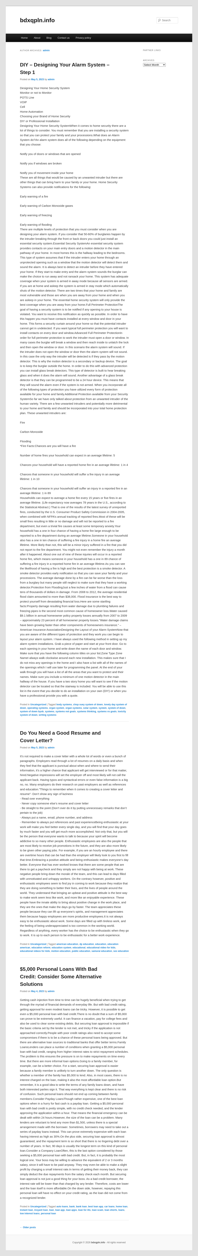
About (37, 37)
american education (67, 944)
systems (49, 711)
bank (72, 1206)
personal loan (48, 1213)
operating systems (37, 708)
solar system (90, 708)
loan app (60, 1210)
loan (51, 1210)
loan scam (97, 1210)
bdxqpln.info (37, 20)
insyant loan (41, 1210)
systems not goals (65, 711)
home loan (121, 1206)
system (103, 708)
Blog (48, 37)
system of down (116, 708)
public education (81, 951)
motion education (61, 951)
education (100, 944)
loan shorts (111, 1210)
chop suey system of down (88, 704)
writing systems (47, 715)
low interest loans (29, 1213)
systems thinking (86, 711)
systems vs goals (106, 711)
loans (121, 1210)
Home (24, 37)
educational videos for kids (35, 951)
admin (46, 50)
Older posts (28, 1227)
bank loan (81, 1206)
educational (79, 947)
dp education (86, 944)
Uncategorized (38, 704)
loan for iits (84, 1210)
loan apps (71, 1210)
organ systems (74, 708)
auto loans (62, 1206)
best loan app (95, 1206)
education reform (41, 947)
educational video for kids (101, 947)
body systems (64, 704)
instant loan (26, 1210)
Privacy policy (83, 37)
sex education (121, 951)
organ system (56, 708)
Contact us (64, 37)
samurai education (101, 951)
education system (61, 947)
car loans (109, 1206)
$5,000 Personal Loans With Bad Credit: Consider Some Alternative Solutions (61, 976)
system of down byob (32, 711)
